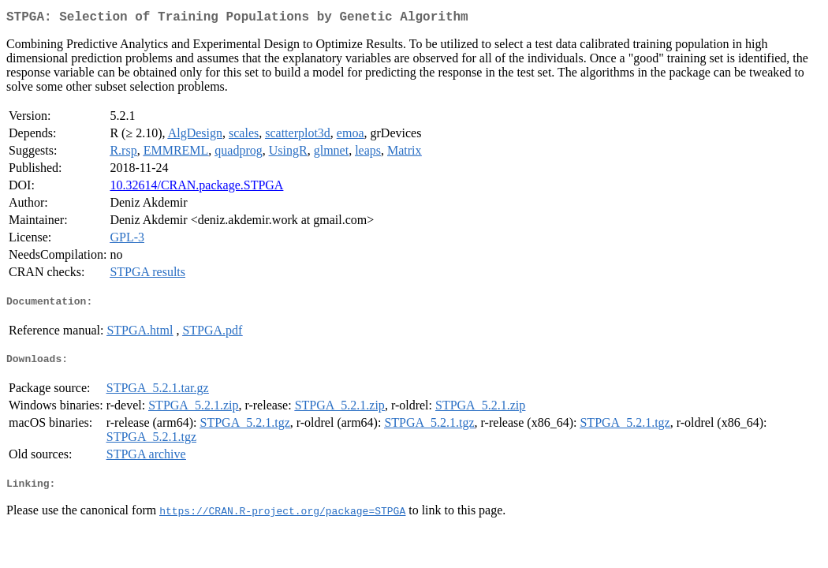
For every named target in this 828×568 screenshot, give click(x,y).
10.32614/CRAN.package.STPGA (196, 188)
